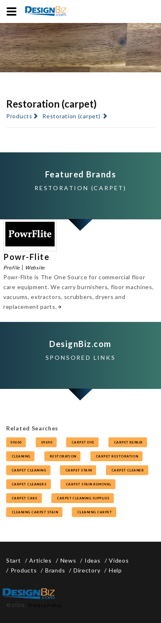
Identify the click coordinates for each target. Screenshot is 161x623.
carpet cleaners (28, 484)
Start (13, 560)
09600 (16, 442)
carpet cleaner (127, 470)
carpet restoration (116, 456)
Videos (119, 560)
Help (115, 570)
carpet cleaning (28, 470)
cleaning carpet (94, 512)
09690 (46, 442)
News (68, 560)
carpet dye (82, 442)
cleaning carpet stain (34, 512)
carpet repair (128, 442)
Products (19, 116)
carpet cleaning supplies (82, 498)
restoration (63, 456)
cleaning (20, 456)
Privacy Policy (45, 605)
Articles (40, 560)
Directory (87, 570)
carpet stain (78, 470)
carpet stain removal (88, 484)
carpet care (24, 498)
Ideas (93, 560)
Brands (55, 570)
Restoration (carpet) (71, 116)
